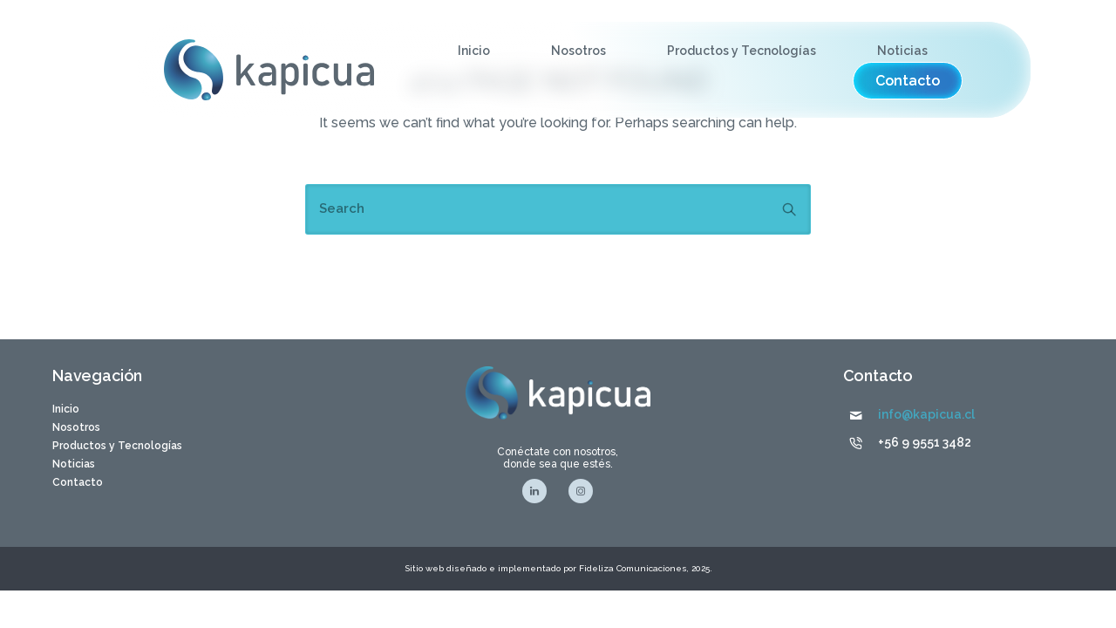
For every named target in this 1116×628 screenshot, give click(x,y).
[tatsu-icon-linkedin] (538, 491)
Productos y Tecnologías (741, 51)
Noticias (902, 51)
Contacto (77, 482)
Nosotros (578, 51)
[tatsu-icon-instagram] (580, 491)
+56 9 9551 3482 (924, 442)
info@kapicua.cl (926, 414)
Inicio (474, 51)
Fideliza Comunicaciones (631, 568)
